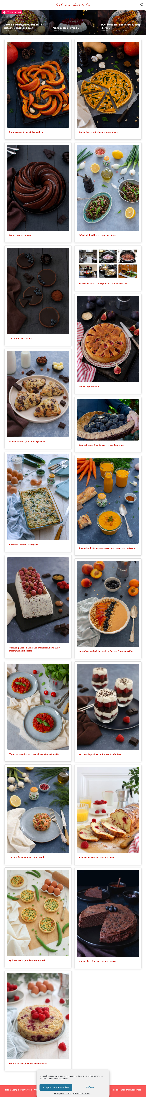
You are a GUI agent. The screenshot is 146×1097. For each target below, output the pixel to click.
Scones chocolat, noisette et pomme (27, 441)
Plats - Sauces (121, 31)
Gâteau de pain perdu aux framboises (28, 1063)
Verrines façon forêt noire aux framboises (100, 754)
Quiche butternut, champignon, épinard (98, 132)
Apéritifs (7, 31)
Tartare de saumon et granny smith (26, 857)
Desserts (56, 31)
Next (141, 21)
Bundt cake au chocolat (20, 235)
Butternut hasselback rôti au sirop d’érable (121, 26)
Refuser (90, 1087)
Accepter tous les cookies (56, 1087)
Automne (104, 31)
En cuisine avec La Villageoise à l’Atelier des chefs (104, 283)
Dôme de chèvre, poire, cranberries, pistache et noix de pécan (24, 26)
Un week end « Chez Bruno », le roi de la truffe (101, 445)
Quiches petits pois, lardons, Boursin (27, 960)
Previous (5, 21)
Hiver (14, 31)
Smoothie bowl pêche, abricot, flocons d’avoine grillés (106, 651)
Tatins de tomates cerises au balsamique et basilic (34, 754)
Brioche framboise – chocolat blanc (96, 857)
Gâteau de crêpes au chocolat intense (97, 961)
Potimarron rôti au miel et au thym (26, 132)
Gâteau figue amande (89, 386)
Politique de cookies (62, 1093)
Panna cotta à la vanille (66, 27)
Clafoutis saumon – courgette (23, 545)
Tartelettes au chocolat (20, 338)
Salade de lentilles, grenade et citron (97, 235)
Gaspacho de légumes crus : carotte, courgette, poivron (107, 548)
